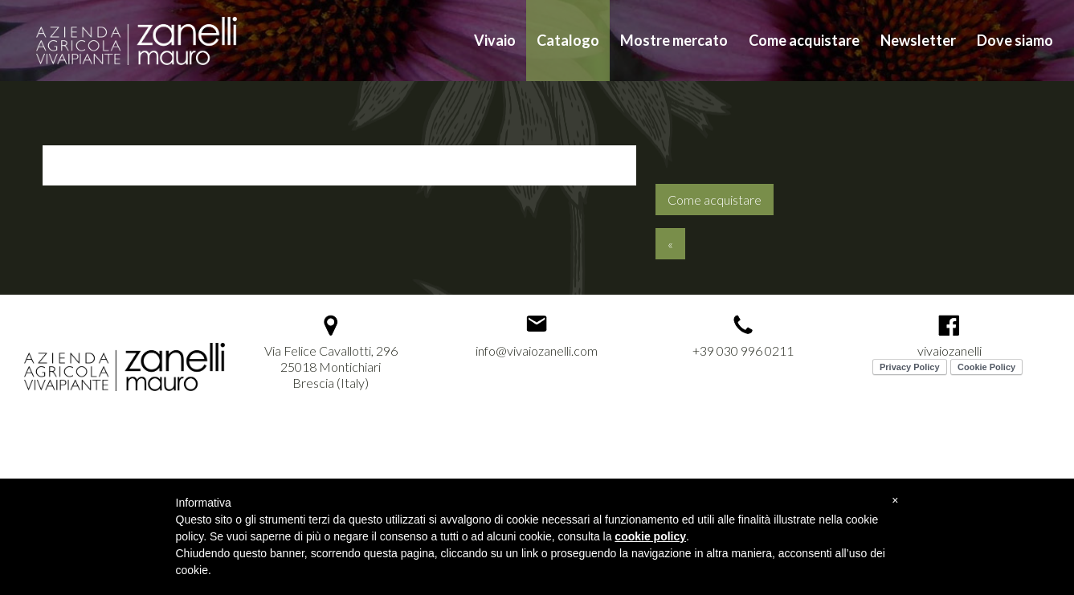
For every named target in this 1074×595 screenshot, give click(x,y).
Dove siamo (1015, 40)
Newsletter (918, 40)
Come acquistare (804, 40)
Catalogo (568, 40)
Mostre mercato (674, 40)
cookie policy (650, 536)
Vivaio (495, 40)
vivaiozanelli (949, 350)
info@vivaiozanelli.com (537, 350)
